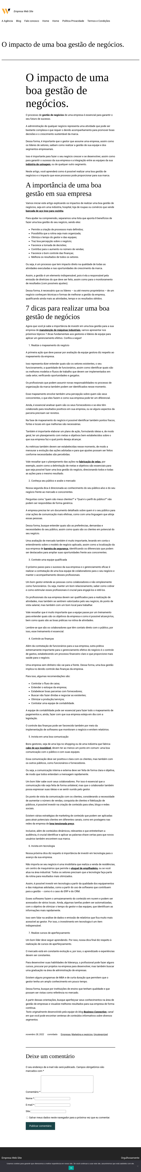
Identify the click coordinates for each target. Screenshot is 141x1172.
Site (28, 1114)
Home (45, 20)
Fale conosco (31, 20)
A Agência (7, 20)
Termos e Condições (98, 20)
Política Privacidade (73, 20)
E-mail (30, 1108)
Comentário (33, 1095)
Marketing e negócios (82, 1034)
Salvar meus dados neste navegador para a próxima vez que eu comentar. (69, 1120)
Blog (18, 20)
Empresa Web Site (23, 11)
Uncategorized (101, 1034)
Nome (30, 1101)
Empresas (65, 1034)
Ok (71, 1168)
